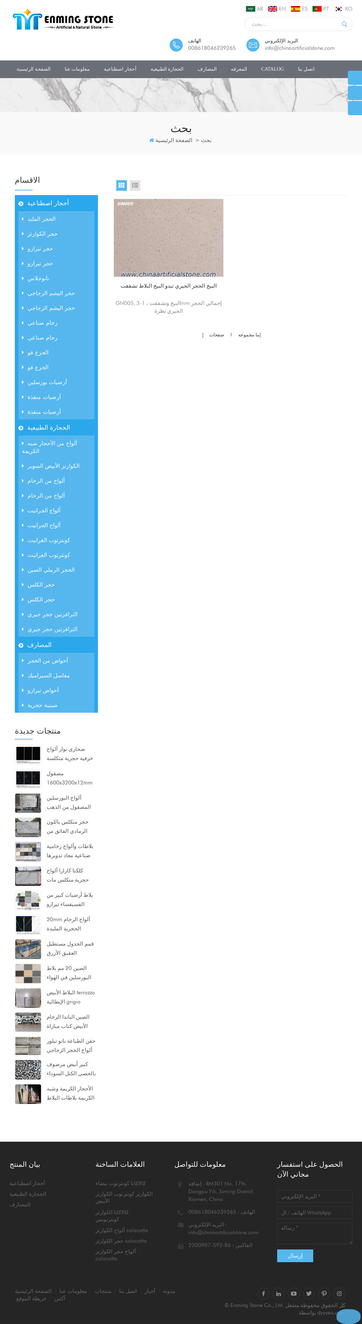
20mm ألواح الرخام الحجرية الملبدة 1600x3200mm (68, 924)
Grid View (121, 185)
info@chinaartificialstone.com (300, 48)
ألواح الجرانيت (41, 510)
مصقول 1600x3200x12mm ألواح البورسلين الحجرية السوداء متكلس (70, 778)
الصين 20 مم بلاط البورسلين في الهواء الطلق (69, 973)
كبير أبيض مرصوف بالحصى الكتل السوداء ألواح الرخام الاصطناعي (71, 1069)
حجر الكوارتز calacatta (121, 1241)
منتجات (103, 1291)
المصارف (207, 69)
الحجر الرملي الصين (48, 569)
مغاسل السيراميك (46, 675)
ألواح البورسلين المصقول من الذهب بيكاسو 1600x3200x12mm (70, 803)
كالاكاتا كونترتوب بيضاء (120, 1183)
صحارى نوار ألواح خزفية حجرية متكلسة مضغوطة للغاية (70, 754)
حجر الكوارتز (40, 233)
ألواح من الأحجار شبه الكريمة (49, 447)
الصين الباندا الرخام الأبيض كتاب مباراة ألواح (68, 1022)
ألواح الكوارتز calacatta (121, 1230)
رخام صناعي (40, 322)
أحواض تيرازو (40, 690)
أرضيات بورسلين (44, 382)
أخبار (150, 1291)
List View (135, 185)
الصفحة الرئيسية (34, 69)
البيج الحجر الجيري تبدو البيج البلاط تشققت (151, 268)
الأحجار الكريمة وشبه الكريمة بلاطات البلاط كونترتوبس (70, 1093)
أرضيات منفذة (41, 397)
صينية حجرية (40, 705)
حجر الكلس (38, 584)
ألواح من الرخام (43, 480)
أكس (59, 1298)
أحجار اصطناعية (120, 69)
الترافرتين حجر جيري (49, 614)
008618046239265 (212, 48)
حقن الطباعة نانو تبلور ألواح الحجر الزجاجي (71, 1045)
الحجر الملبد (39, 219)
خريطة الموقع (31, 1298)
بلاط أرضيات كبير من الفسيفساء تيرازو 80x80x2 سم (70, 900)
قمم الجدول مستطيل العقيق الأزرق (70, 948)
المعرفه (239, 69)
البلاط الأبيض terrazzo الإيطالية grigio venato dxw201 (71, 997)
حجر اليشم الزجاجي (48, 293)
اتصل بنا (306, 69)
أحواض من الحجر (45, 660)
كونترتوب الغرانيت (46, 540)
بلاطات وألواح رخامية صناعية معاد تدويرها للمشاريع (70, 851)
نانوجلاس (35, 278)
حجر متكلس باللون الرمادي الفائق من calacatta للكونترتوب (70, 827)
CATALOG (272, 69)
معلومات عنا (77, 69)
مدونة (169, 1291)
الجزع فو (35, 352)
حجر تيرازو (37, 248)
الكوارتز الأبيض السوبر (51, 466)
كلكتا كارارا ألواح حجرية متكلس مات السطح (68, 875)
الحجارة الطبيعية (167, 69)
